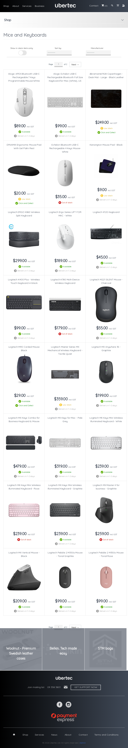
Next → (75, 64)
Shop (6, 5)
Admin (83, 743)
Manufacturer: (97, 48)
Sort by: (58, 48)
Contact (93, 5)
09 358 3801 (54, 687)
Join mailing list (35, 687)
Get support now (85, 687)
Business (39, 5)
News (54, 734)
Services (27, 5)
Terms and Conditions (106, 734)
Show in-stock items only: (21, 48)
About (15, 5)
